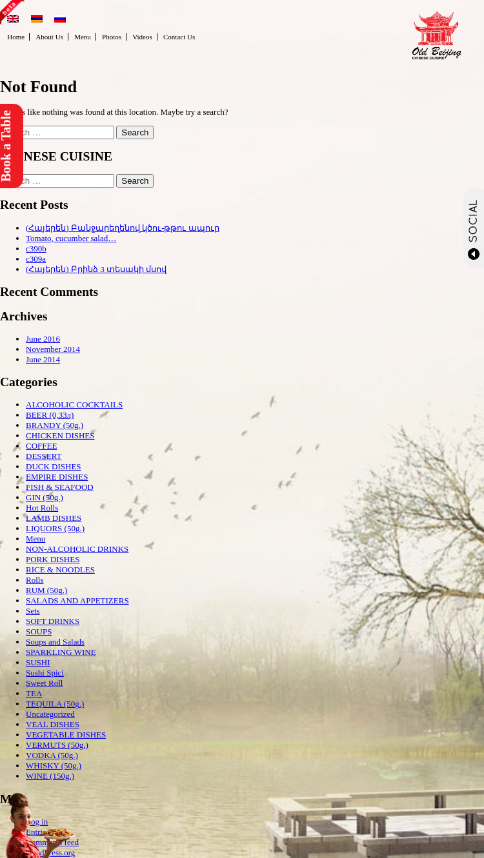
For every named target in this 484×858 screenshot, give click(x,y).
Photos (111, 37)
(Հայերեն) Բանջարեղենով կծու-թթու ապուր (122, 228)
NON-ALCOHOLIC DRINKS (77, 549)
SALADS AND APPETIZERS (77, 600)
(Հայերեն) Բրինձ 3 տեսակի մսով (96, 269)
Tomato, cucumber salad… (71, 238)
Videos (142, 37)
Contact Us (179, 37)
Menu (82, 37)
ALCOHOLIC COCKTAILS (74, 404)
